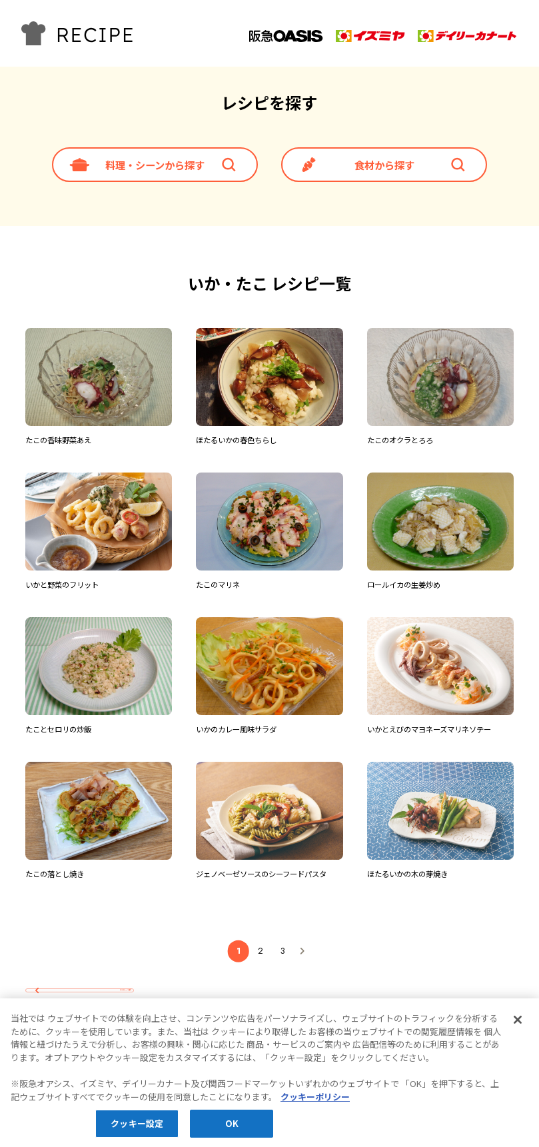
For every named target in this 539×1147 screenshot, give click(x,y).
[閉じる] (517, 1025)
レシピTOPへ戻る (94, 990)
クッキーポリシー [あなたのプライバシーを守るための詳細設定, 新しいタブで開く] (315, 1101)
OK (232, 1128)
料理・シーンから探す (155, 165)
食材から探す (384, 165)
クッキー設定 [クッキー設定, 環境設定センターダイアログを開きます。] (137, 1128)
